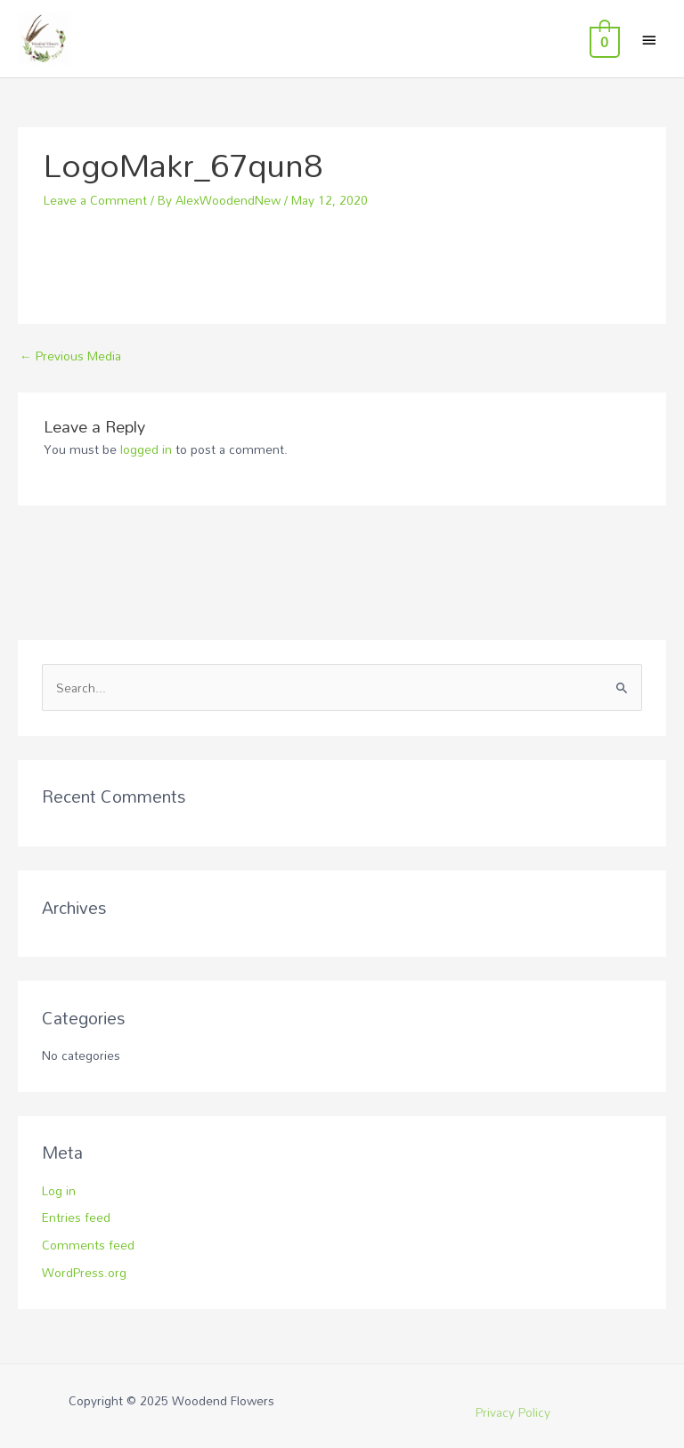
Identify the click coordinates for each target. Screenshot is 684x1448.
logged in (146, 449)
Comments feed (88, 1245)
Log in (59, 1190)
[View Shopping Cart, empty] (603, 39)
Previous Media (70, 356)
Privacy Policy (513, 1412)
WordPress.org (84, 1272)
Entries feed (76, 1217)
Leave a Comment (95, 200)
